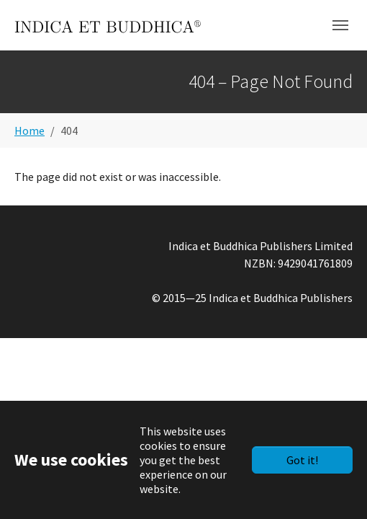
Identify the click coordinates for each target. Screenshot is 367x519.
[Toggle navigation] (340, 25)
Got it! (302, 460)
